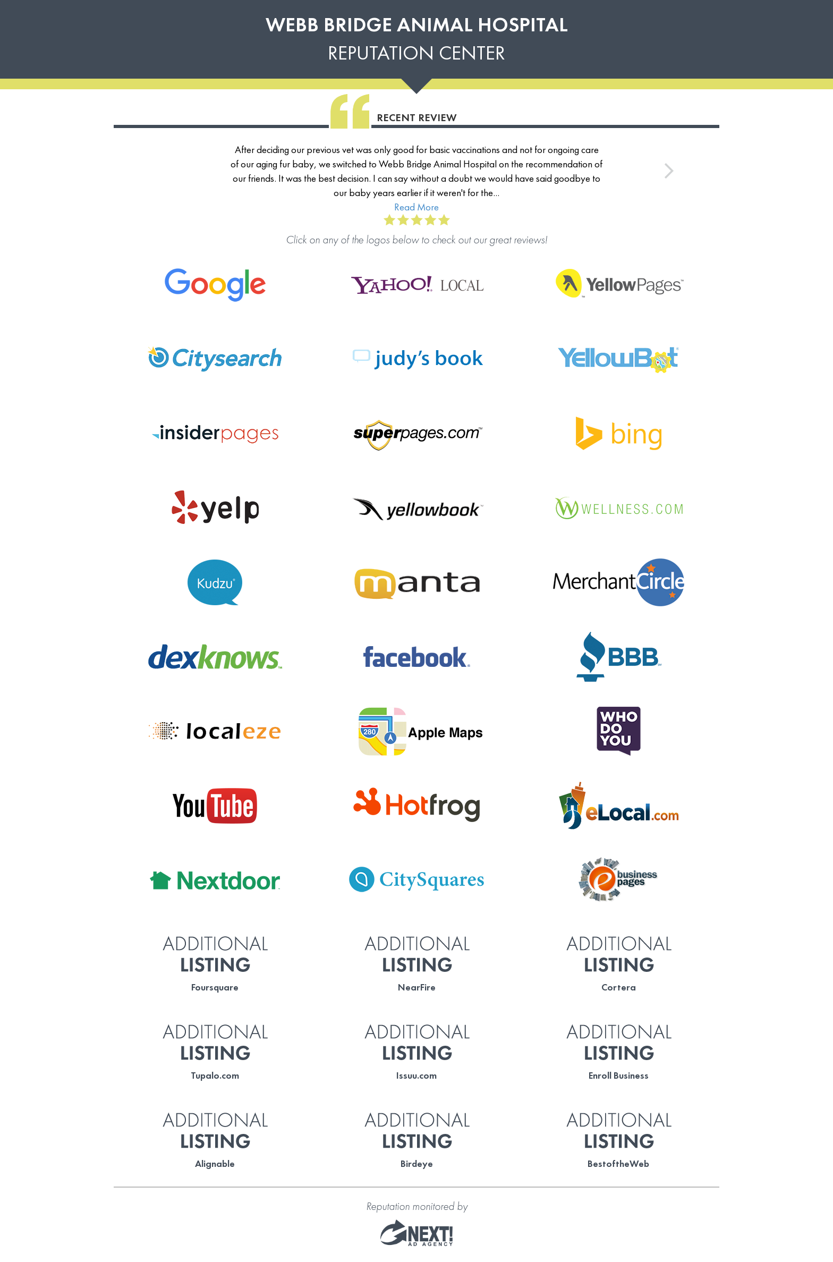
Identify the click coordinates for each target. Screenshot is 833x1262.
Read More (416, 207)
